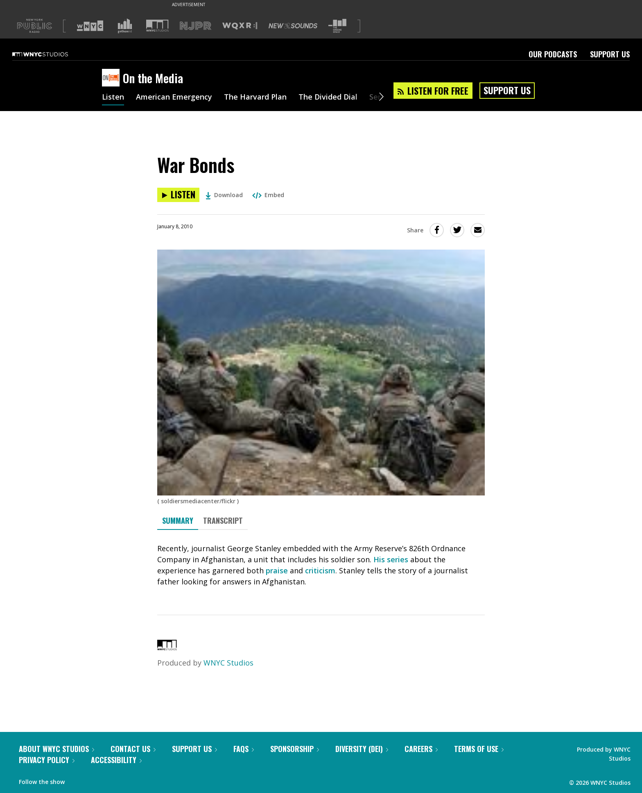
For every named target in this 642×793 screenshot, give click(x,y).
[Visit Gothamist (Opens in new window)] (125, 25)
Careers (421, 748)
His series (390, 559)
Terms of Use (479, 748)
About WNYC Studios (56, 748)
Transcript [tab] (223, 520)
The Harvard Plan (255, 97)
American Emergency (174, 97)
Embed (268, 195)
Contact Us (133, 748)
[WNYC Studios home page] (50, 54)
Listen (113, 97)
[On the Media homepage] (112, 78)
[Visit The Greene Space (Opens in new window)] (337, 26)
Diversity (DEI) (361, 748)
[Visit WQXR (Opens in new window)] (239, 26)
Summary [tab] (177, 520)
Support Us (610, 54)
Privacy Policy (47, 759)
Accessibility (116, 759)
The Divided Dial (327, 97)
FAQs (243, 748)
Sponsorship (294, 748)
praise (277, 570)
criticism (320, 570)
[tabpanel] (321, 565)
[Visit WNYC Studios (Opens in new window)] (157, 26)
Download (224, 195)
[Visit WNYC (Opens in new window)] (90, 25)
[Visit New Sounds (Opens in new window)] (293, 26)
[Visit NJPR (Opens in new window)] (195, 26)
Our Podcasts (553, 54)
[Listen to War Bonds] (178, 195)
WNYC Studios (228, 663)
